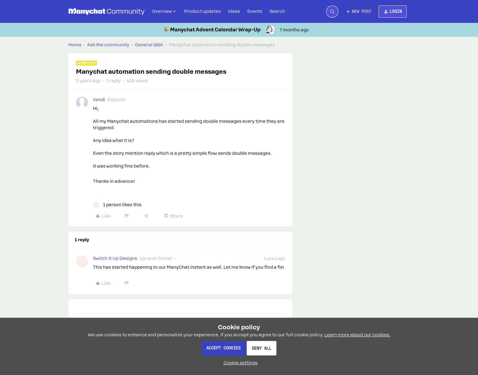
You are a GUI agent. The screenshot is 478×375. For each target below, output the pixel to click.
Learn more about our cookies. (357, 334)
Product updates (202, 11)
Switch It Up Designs (115, 258)
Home (74, 44)
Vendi (99, 99)
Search (277, 11)
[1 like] (117, 205)
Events (254, 11)
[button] (358, 11)
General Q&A (149, 44)
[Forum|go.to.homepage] (106, 11)
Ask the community (108, 44)
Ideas (234, 11)
